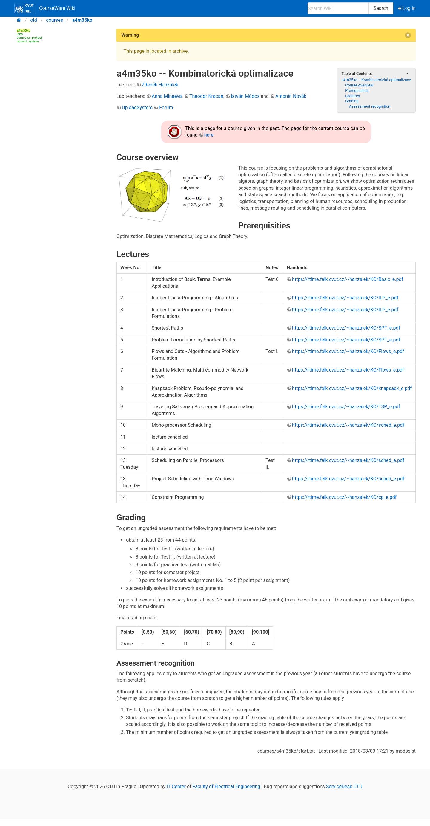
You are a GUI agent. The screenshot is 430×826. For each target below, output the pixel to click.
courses (54, 20)
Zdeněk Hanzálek (160, 85)
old (33, 20)
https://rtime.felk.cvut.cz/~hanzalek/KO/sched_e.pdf (348, 425)
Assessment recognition (369, 106)
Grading (351, 101)
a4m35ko (82, 20)
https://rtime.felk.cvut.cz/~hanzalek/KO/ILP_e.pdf (345, 298)
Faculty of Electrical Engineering (226, 786)
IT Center (176, 786)
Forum (166, 107)
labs (20, 34)
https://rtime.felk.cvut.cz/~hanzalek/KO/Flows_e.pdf (348, 351)
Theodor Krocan (206, 96)
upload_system (28, 41)
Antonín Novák (290, 96)
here (209, 135)
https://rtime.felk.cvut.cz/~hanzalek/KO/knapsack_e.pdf (352, 388)
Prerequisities (356, 90)
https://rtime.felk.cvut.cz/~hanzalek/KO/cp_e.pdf (344, 497)
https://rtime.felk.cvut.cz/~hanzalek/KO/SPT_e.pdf (346, 328)
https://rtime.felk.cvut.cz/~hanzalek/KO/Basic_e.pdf (347, 279)
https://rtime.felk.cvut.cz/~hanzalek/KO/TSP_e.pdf (346, 406)
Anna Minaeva (167, 96)
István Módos (245, 96)
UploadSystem (137, 107)
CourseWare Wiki (44, 8)
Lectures (352, 96)
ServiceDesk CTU (344, 786)
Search (381, 8)
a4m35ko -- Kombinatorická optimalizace (376, 80)
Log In (407, 8)
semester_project (29, 37)
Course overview (359, 85)
